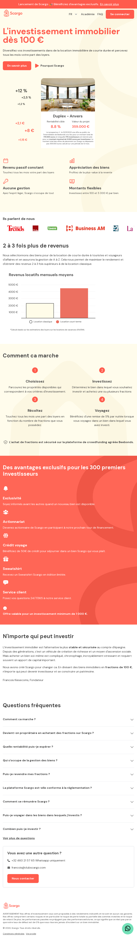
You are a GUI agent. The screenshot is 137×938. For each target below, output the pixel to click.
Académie (88, 14)
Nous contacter (23, 878)
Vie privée (31, 933)
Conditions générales (13, 933)
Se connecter (120, 14)
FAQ (100, 14)
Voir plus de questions (19, 838)
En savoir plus (109, 4)
